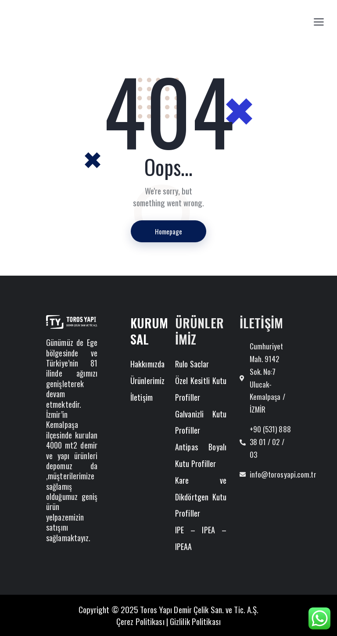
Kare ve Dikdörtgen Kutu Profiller (200, 496)
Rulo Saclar (192, 364)
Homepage (168, 231)
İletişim (141, 397)
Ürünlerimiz (147, 380)
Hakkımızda (147, 364)
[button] (319, 21)
